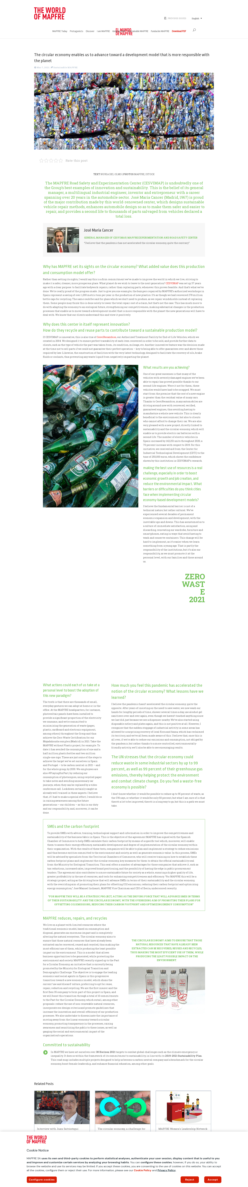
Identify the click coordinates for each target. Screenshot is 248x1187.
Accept (213, 1179)
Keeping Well (119, 31)
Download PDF (179, 31)
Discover (90, 31)
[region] (124, 1159)
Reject (189, 1179)
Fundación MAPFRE (160, 31)
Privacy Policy (166, 1170)
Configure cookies (42, 1179)
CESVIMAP (172, 283)
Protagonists (76, 31)
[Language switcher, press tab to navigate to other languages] (197, 18)
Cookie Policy (142, 1170)
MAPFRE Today (59, 31)
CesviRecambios (106, 337)
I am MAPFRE (103, 31)
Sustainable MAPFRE (138, 31)
